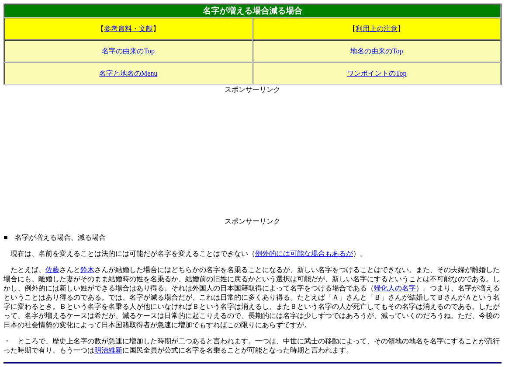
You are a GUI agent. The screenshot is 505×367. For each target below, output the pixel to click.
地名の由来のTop (376, 51)
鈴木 (87, 269)
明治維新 (108, 350)
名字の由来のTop (128, 51)
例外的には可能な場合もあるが (304, 253)
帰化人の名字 (395, 288)
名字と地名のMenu (128, 73)
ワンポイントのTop (377, 73)
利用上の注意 (377, 28)
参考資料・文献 (128, 28)
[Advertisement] (252, 155)
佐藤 (52, 269)
